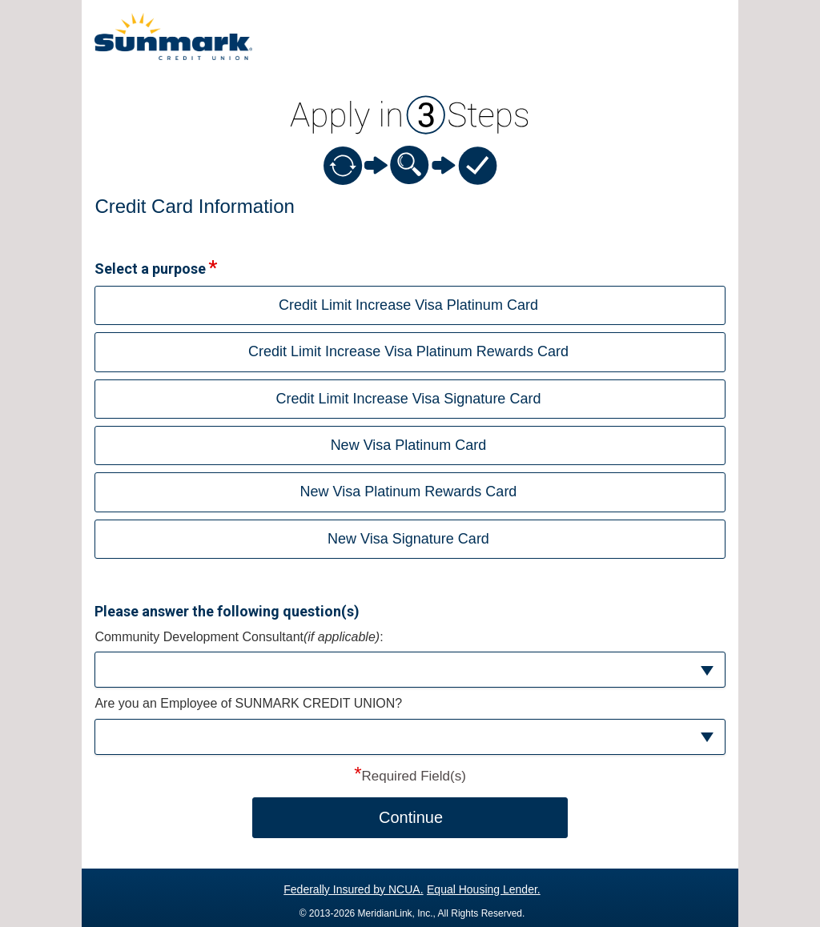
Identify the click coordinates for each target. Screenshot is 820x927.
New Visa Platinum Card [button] (409, 445)
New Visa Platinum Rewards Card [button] (408, 492)
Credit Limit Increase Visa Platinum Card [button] (408, 305)
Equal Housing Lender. (484, 889)
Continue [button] (411, 817)
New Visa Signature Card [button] (408, 539)
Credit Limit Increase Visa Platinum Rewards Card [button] (408, 351)
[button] (409, 670)
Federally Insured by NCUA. (353, 889)
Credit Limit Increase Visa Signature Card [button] (408, 399)
